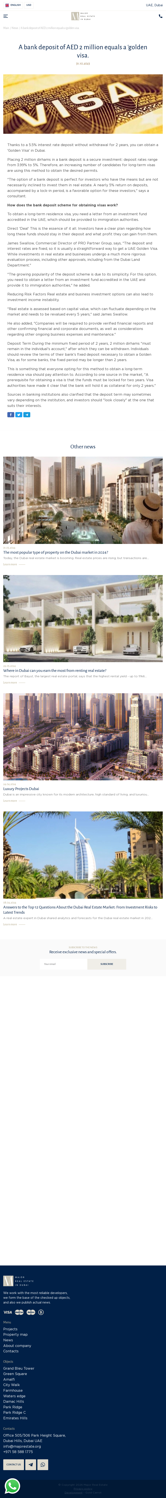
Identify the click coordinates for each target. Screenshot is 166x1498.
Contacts (11, 1351)
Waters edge (14, 1396)
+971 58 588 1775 (18, 1452)
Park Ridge (12, 1407)
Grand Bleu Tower (18, 1368)
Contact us (13, 1464)
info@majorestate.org (22, 1446)
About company (17, 1346)
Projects (10, 1329)
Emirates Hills (15, 1418)
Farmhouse (13, 1390)
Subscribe (107, 964)
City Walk (11, 1385)
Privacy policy (83, 1489)
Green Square (15, 1374)
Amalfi (9, 1379)
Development (74, 1493)
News (8, 1340)
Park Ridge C (14, 1412)
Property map (15, 1334)
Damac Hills (13, 1401)
